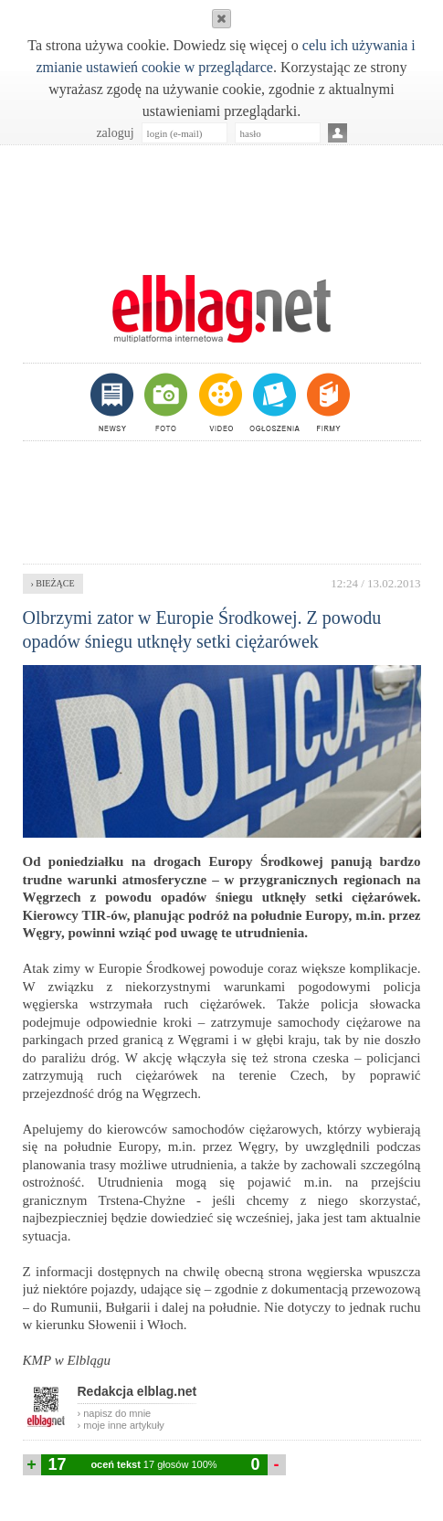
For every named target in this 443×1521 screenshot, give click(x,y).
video (219, 402)
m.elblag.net (221, 309)
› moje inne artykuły (121, 1425)
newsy (114, 402)
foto (165, 402)
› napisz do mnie (115, 1413)
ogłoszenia (273, 402)
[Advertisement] (222, 200)
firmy (326, 402)
